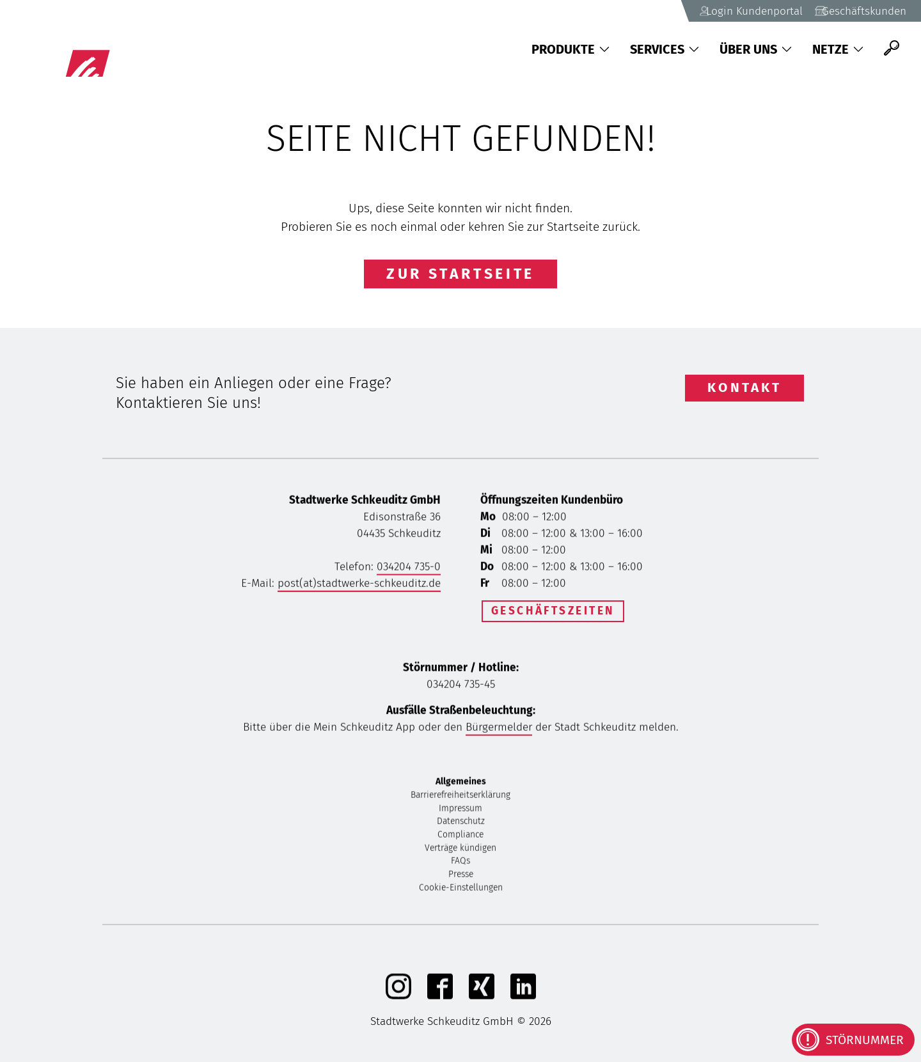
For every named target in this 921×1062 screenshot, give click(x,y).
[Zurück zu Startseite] (135, 48)
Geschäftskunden (850, 10)
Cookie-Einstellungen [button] (461, 889)
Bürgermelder (499, 729)
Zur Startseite (460, 274)
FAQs (460, 863)
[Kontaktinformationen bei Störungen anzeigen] (853, 1040)
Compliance (460, 837)
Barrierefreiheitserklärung (460, 797)
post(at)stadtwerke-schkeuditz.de (359, 585)
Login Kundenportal (722, 10)
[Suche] (891, 48)
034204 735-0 (409, 568)
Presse (460, 876)
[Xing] (481, 997)
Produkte (570, 49)
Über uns (756, 49)
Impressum (460, 810)
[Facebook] (440, 997)
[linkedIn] (523, 997)
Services (664, 49)
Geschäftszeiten (553, 611)
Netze (837, 49)
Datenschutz (461, 823)
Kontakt (744, 387)
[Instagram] (398, 997)
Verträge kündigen (460, 850)
